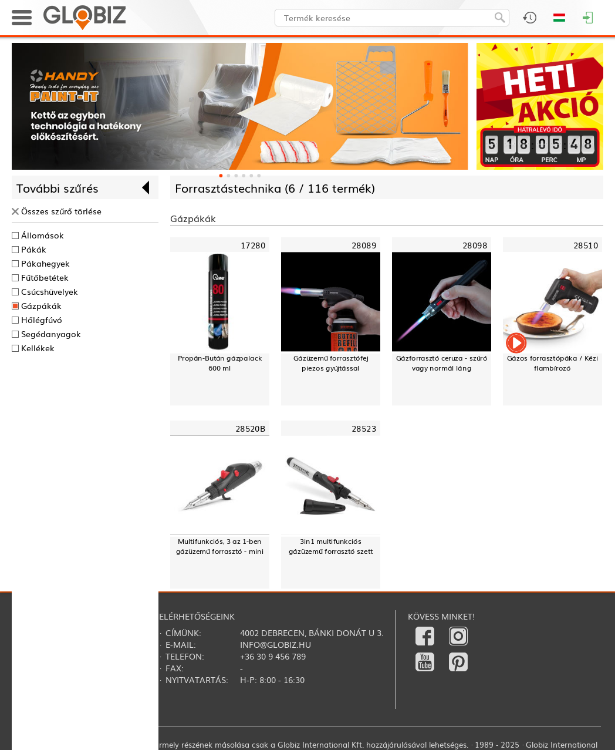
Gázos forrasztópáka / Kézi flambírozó (552, 363)
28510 (585, 245)
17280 (253, 245)
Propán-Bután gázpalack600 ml (220, 363)
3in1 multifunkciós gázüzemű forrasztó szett (331, 546)
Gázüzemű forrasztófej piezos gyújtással (331, 363)
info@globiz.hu (275, 644)
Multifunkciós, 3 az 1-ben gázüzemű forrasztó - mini (220, 546)
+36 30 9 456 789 (273, 656)
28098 (474, 245)
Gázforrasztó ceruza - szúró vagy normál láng (441, 363)
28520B (250, 427)
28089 (364, 245)
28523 (364, 427)
